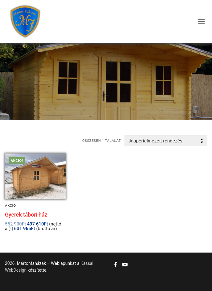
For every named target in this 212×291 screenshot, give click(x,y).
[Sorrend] (165, 140)
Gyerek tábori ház (26, 215)
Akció (10, 205)
